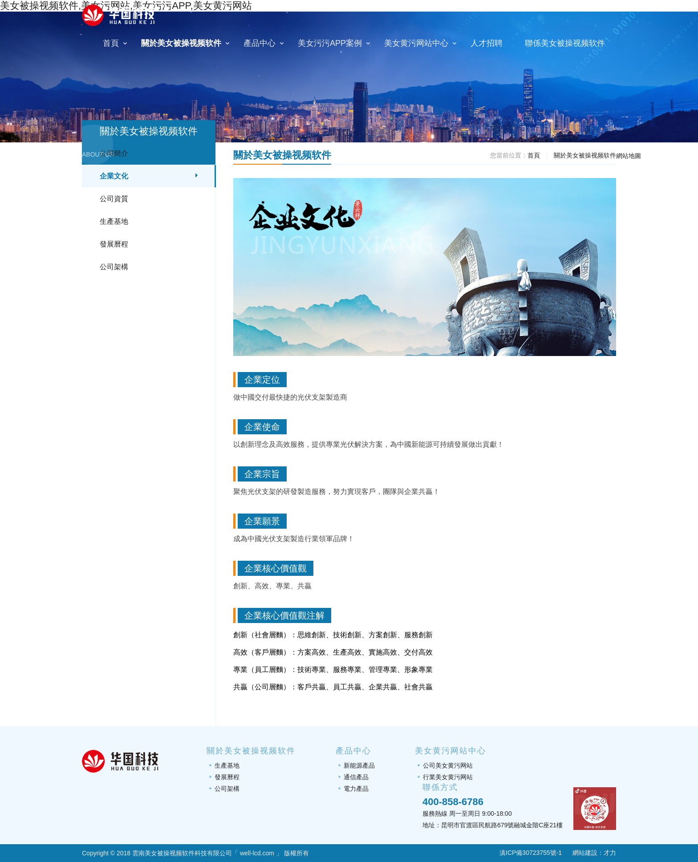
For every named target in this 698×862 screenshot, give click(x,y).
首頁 (534, 155)
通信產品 (356, 777)
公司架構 (114, 267)
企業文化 (114, 176)
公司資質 (114, 198)
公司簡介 (114, 153)
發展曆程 (114, 244)
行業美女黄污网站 (448, 777)
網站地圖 (628, 155)
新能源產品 (359, 765)
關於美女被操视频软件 (585, 155)
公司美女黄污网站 (448, 765)
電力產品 (356, 788)
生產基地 (114, 221)
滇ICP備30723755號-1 (525, 852)
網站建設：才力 (594, 852)
